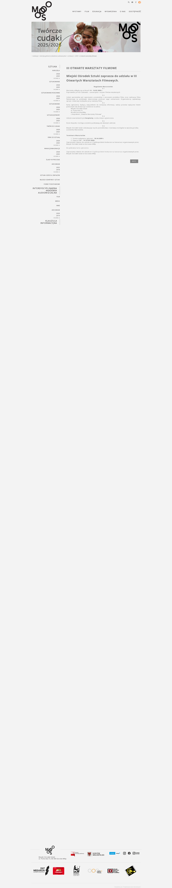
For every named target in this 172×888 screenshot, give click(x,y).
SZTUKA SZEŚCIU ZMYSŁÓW (50, 175)
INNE (58, 206)
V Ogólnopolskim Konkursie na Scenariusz (107, 152)
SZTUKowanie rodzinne (50, 93)
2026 (58, 74)
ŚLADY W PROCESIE (53, 160)
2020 (58, 213)
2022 (58, 167)
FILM (58, 197)
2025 (58, 76)
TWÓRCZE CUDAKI (53, 126)
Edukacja (35, 56)
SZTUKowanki (54, 104)
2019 (58, 216)
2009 (76, 56)
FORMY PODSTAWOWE (52, 184)
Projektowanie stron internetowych (132, 887)
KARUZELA (56, 70)
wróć (134, 161)
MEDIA (57, 201)
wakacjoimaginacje (52, 148)
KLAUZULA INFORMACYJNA (48, 221)
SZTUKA (52, 66)
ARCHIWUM (71, 56)
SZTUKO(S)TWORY (53, 115)
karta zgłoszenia (82, 148)
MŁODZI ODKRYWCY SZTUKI (50, 180)
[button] (129, 2)
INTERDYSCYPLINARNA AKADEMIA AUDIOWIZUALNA (53, 56)
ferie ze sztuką (54, 137)
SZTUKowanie (54, 82)
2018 (58, 170)
